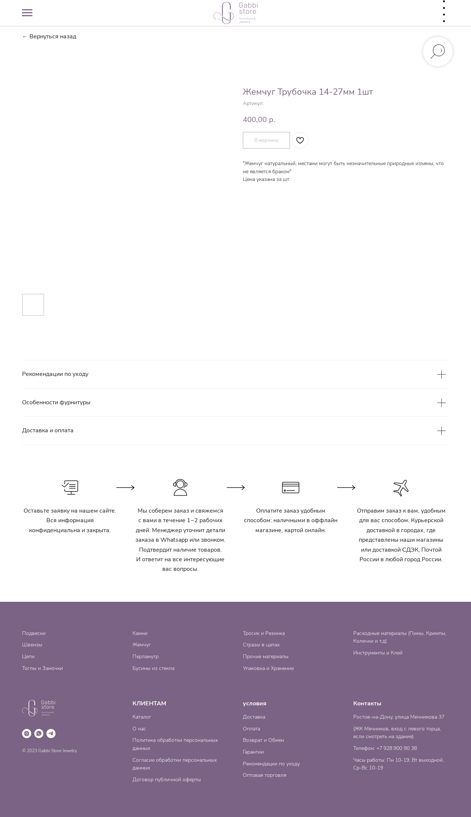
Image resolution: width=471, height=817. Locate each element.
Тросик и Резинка (264, 633)
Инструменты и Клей (378, 652)
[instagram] (26, 733)
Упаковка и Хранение (268, 668)
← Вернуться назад (49, 36)
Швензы (32, 644)
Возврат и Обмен (263, 740)
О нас (139, 728)
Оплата (251, 728)
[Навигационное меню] (27, 13)
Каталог (141, 716)
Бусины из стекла (153, 668)
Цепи (28, 656)
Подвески (34, 633)
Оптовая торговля (264, 775)
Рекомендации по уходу (271, 763)
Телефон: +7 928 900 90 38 (385, 748)
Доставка (254, 716)
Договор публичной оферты (166, 779)
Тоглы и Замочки (42, 668)
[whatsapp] (38, 733)
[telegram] (51, 733)
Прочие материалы (265, 656)
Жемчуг (141, 644)
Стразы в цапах (261, 644)
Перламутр (145, 656)
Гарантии (253, 751)
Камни (140, 633)
